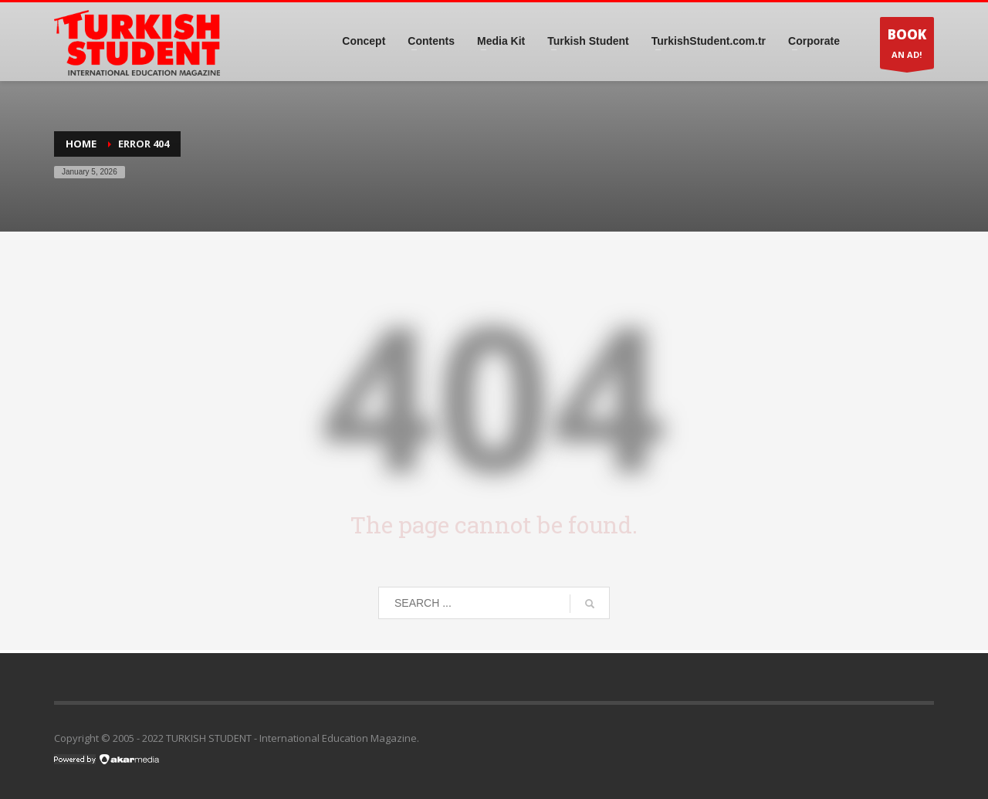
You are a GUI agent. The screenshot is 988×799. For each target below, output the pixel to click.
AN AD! (907, 47)
